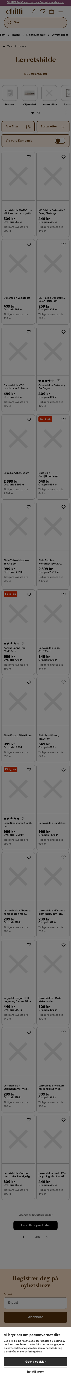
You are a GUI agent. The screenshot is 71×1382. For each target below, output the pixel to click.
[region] (35, 1354)
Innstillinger (35, 1372)
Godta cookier (35, 1362)
